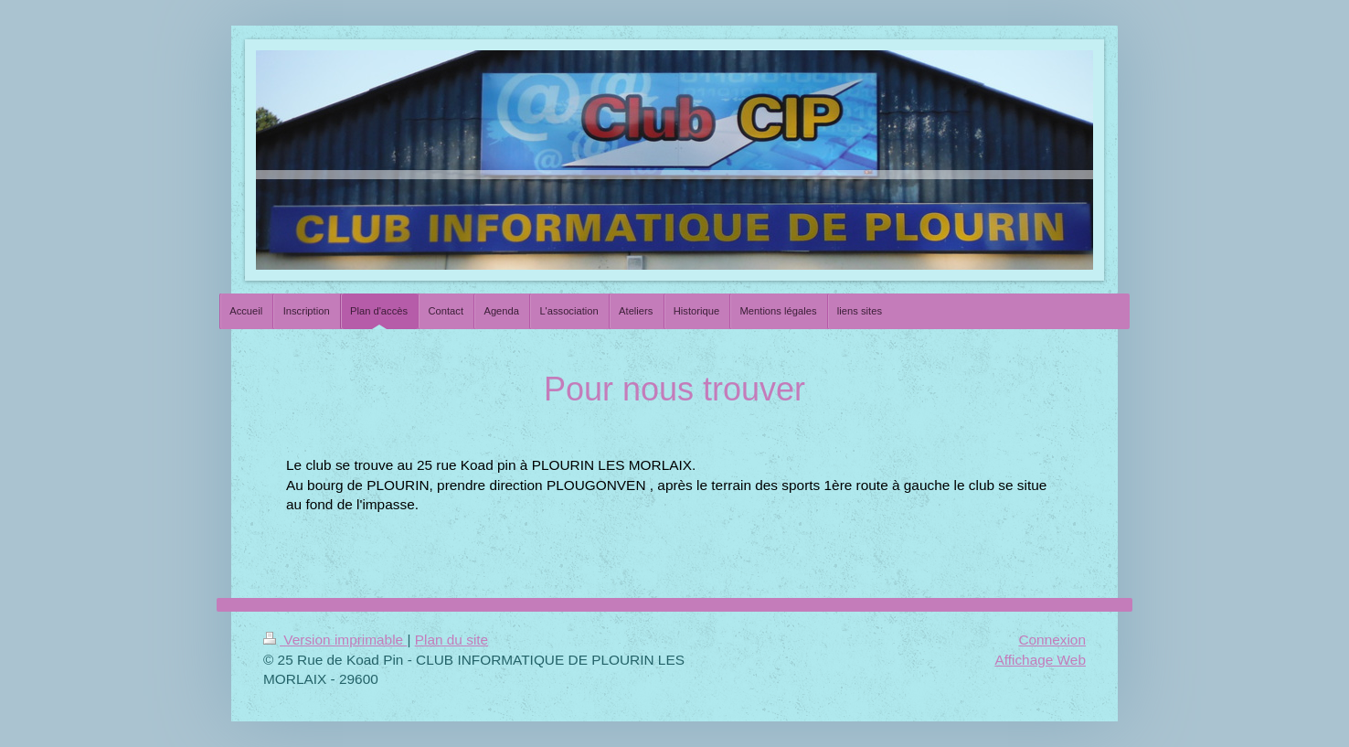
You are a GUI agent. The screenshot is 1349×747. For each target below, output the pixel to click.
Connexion (1052, 639)
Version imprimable (335, 639)
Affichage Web (1040, 659)
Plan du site (451, 639)
